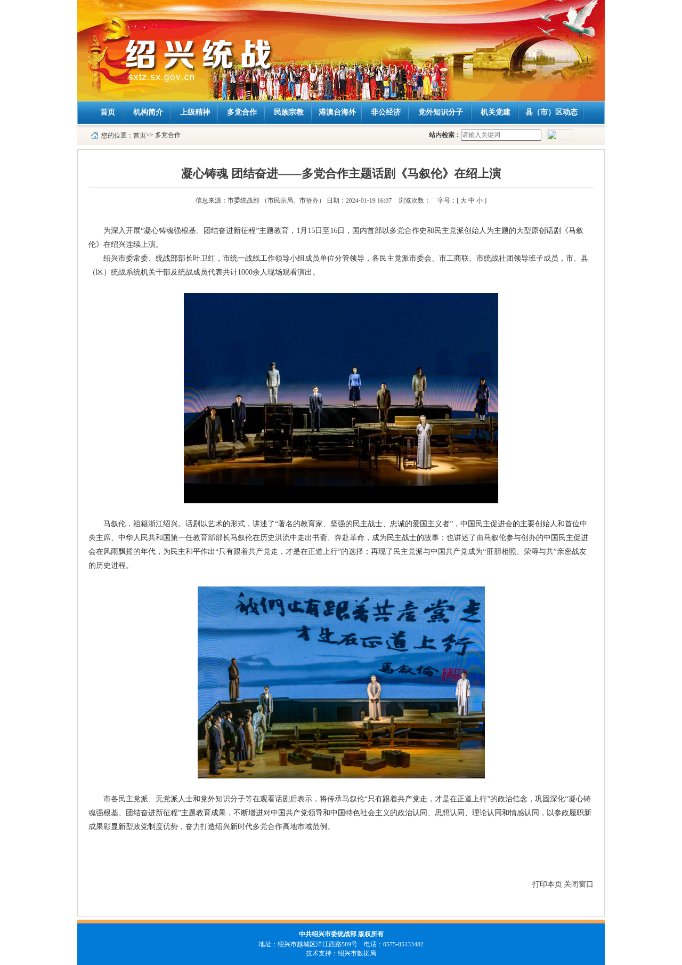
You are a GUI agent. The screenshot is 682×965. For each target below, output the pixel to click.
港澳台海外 (337, 112)
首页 (107, 112)
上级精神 (195, 112)
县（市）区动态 (551, 112)
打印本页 (547, 884)
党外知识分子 (440, 112)
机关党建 (495, 112)
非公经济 (386, 112)
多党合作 (242, 112)
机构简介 (148, 112)
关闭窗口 (579, 884)
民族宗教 (289, 112)
